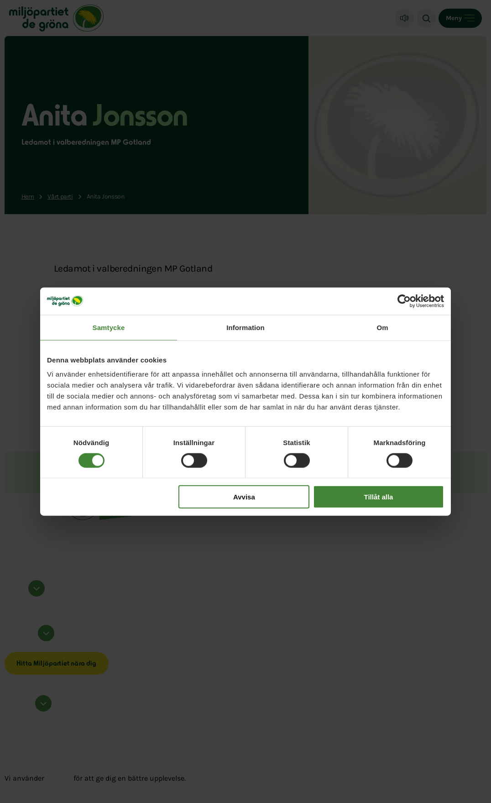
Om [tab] (382, 327)
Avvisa (244, 497)
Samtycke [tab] (109, 327)
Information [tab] (245, 327)
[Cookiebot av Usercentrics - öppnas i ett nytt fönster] (404, 301)
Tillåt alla (378, 497)
